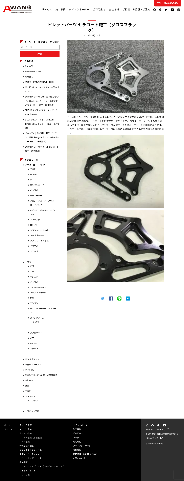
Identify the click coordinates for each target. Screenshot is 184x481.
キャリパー (35, 190)
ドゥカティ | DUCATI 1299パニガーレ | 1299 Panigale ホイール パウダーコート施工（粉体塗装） (42, 137)
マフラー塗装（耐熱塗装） (32, 437)
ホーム (7, 425)
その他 (33, 169)
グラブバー (35, 246)
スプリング (35, 219)
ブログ (76, 437)
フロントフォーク (38, 292)
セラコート (30, 262)
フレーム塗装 (26, 425)
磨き (27, 385)
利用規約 (77, 441)
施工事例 (60, 9)
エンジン (34, 224)
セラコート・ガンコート (31, 458)
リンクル (34, 174)
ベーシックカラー (33, 71)
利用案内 (29, 76)
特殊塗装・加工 (27, 445)
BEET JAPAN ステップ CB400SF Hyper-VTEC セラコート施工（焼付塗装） (42, 123)
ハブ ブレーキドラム (39, 240)
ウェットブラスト (33, 364)
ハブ (32, 338)
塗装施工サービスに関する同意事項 (41, 375)
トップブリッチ (37, 235)
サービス (47, 9)
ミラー (33, 266)
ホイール (34, 343)
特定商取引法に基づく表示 (85, 454)
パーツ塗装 (25, 441)
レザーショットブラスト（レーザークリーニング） (43, 466)
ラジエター (35, 276)
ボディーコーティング (29, 454)
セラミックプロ (32, 411)
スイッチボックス (38, 287)
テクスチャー (36, 195)
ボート (33, 179)
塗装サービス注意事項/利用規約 (39, 82)
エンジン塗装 (26, 429)
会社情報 (114, 9)
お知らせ (29, 380)
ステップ (34, 251)
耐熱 (32, 297)
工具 (32, 271)
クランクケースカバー (40, 230)
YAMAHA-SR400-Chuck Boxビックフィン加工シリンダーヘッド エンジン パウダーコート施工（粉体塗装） (42, 100)
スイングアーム (37, 317)
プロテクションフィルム (31, 449)
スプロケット (36, 332)
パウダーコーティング (35, 164)
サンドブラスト (32, 359)
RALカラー (30, 66)
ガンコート (30, 396)
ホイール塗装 (26, 433)
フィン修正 (30, 369)
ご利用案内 (99, 9)
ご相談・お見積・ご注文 (179, 58)
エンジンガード (37, 184)
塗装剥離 (24, 462)
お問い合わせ (79, 458)
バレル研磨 (25, 474)
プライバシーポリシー (83, 445)
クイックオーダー (79, 9)
